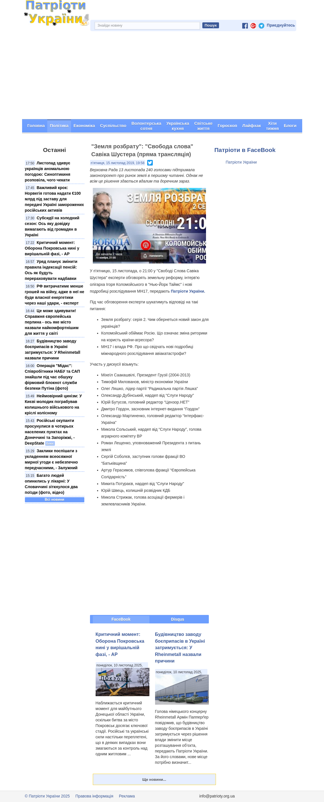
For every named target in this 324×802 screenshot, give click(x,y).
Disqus (177, 619)
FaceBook (120, 619)
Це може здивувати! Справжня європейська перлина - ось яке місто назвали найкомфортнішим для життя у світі (52, 322)
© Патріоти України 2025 (47, 796)
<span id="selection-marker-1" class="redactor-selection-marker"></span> (149, 560)
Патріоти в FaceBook (245, 150)
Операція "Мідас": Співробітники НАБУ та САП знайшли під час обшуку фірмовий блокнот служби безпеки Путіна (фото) (52, 377)
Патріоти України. (188, 291)
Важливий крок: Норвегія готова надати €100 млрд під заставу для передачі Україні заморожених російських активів (54, 199)
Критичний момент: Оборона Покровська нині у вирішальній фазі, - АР (52, 248)
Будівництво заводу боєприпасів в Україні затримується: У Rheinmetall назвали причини (180, 647)
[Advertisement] (162, 76)
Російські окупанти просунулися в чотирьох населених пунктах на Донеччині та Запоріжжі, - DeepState (50, 431)
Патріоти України (241, 162)
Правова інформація (94, 796)
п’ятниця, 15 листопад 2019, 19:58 (118, 163)
